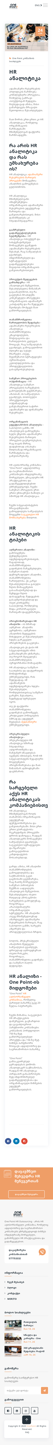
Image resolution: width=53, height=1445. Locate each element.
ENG (38, 5)
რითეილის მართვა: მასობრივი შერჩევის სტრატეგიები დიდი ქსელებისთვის (33, 1324)
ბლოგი (12, 1287)
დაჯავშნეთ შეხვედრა (26, 1194)
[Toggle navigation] (45, 5)
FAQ (27, 1432)
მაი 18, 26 (29, 1328)
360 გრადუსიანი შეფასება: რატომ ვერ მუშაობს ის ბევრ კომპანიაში (34, 1349)
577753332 (15, 1258)
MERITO (12, 1298)
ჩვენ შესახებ (15, 1282)
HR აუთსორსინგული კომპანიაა (20, 996)
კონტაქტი (13, 1293)
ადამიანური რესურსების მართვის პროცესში (26, 177)
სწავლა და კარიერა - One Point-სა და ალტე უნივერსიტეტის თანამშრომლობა (34, 1337)
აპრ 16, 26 (29, 1354)
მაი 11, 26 (29, 1341)
